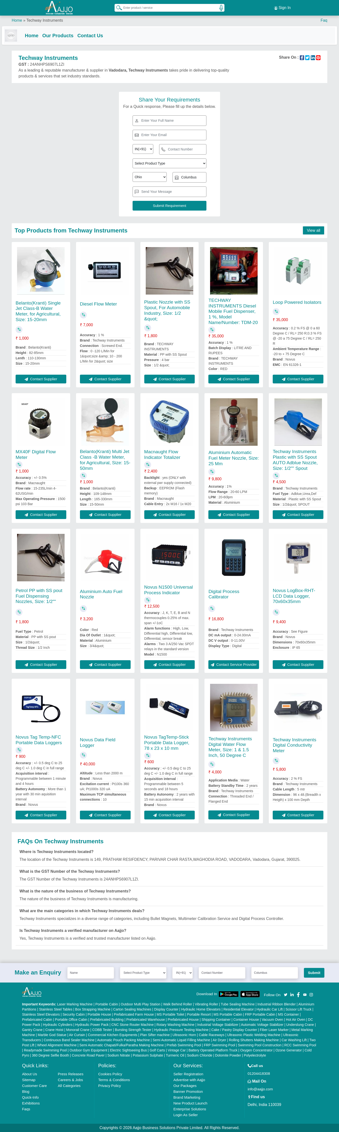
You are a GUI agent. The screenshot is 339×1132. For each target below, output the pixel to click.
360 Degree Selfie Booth (50, 1055)
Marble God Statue (52, 1035)
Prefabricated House (183, 1019)
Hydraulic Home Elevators (201, 1009)
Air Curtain (77, 1035)
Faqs (26, 1109)
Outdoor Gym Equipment (88, 1050)
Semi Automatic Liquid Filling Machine (181, 1040)
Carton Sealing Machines (132, 1009)
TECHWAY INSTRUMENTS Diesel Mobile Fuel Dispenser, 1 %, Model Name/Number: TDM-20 (233, 311)
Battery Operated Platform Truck (212, 1050)
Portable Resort (199, 1014)
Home (17, 19)
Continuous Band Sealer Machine (69, 1040)
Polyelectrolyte (255, 1055)
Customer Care (34, 1086)
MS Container (288, 1014)
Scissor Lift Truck (298, 1009)
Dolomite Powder (228, 1055)
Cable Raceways (211, 1035)
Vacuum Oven (272, 1019)
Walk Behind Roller (177, 1004)
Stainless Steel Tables (55, 1009)
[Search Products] (117, 7)
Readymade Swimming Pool (45, 1050)
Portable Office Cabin (71, 1019)
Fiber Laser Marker (274, 1030)
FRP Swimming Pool (219, 1045)
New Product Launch (190, 1103)
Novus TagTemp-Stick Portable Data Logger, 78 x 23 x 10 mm (166, 742)
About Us (29, 1074)
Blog (25, 1091)
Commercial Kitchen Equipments (112, 1035)
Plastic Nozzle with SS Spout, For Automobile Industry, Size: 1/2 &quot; (167, 310)
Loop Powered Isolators (297, 302)
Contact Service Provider (234, 664)
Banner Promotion (188, 1091)
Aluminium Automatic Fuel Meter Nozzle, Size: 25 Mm (233, 458)
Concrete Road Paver (88, 1055)
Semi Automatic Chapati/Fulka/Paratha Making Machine (121, 1045)
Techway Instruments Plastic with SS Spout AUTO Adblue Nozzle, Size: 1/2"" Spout (295, 460)
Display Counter (166, 1009)
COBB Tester (102, 1030)
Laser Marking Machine (75, 1004)
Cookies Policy (110, 1074)
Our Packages (184, 1086)
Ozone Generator (288, 1050)
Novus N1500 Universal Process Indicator (168, 590)
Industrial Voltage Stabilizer (217, 1025)
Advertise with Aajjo (189, 1080)
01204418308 (259, 1073)
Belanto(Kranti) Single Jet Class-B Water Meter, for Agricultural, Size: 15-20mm (38, 311)
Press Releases (70, 1074)
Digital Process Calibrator (223, 594)
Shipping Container (216, 1019)
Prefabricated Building (107, 1019)
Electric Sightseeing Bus (128, 1050)
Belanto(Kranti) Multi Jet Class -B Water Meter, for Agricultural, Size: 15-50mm (105, 460)
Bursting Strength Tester (133, 1030)
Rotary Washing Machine (175, 1025)
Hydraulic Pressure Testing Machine (181, 1030)
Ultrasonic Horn (184, 1035)
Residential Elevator (238, 1009)
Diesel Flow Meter (98, 303)
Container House (246, 1019)
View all (313, 231)
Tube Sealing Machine (238, 1004)
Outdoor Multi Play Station (140, 1004)
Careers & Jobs (70, 1080)
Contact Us (100, 34)
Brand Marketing (186, 1097)
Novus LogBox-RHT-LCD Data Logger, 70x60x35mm (294, 596)
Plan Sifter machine (155, 1035)
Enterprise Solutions (189, 1109)
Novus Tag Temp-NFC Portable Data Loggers (39, 740)
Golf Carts (157, 1050)
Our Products (67, 34)
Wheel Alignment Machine (57, 1045)
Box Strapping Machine (92, 1009)
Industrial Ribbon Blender (276, 1004)
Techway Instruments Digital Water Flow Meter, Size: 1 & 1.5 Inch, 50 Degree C (230, 747)
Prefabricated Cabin (37, 1019)
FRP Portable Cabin (260, 1014)
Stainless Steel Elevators (41, 1014)
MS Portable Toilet (170, 1014)
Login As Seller (185, 1115)
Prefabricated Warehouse (145, 1019)
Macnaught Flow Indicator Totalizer (162, 454)
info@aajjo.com (260, 1089)
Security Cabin (74, 1014)
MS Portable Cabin (227, 1014)
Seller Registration (188, 1074)
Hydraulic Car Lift (270, 1009)
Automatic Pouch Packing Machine (123, 1040)
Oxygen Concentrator (256, 1050)
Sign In (282, 7)
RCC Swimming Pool (300, 1045)
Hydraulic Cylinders (58, 1025)
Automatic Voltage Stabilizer (262, 1025)
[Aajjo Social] (285, 994)
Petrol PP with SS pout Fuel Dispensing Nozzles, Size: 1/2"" (39, 596)
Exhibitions (31, 1103)
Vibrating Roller (206, 1004)
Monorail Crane (77, 1030)
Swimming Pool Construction (259, 1045)
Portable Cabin (106, 1004)
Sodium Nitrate (118, 1055)
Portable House (99, 1014)
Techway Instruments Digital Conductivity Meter (294, 745)
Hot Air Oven (295, 1019)
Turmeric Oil (175, 1055)
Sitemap (28, 1080)
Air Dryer (219, 1040)
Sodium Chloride (200, 1055)
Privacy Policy (109, 1086)
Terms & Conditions (114, 1080)
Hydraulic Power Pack (92, 1025)
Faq (323, 19)
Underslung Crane (300, 1025)
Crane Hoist (54, 1030)
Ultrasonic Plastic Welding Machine (253, 1035)
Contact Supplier (41, 379)
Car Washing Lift (294, 1040)
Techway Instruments (44, 19)
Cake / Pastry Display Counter (234, 1030)
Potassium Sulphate (148, 1055)
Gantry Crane (32, 1030)
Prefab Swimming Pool (183, 1045)
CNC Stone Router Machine (132, 1025)
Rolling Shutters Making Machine (254, 1040)
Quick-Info (30, 1097)
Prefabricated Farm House (134, 1014)
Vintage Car (177, 1050)
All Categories (69, 1086)
